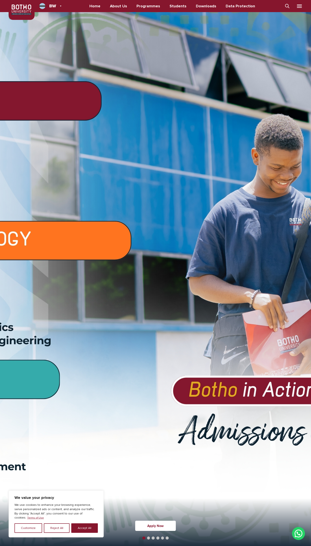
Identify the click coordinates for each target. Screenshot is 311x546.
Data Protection (242, 6)
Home (96, 6)
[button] (142, 538)
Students (179, 6)
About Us (120, 6)
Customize (28, 528)
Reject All (56, 528)
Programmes (150, 6)
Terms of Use (36, 517)
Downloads (207, 6)
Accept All (84, 528)
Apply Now (155, 526)
